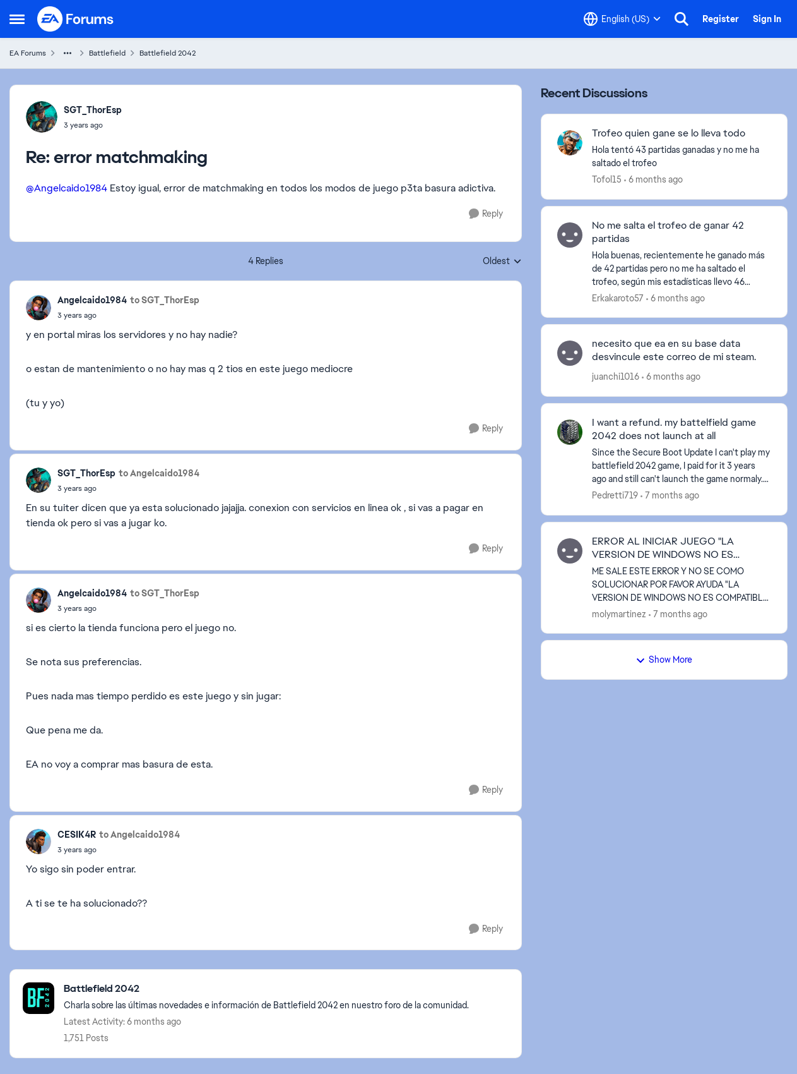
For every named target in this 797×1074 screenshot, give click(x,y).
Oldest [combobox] (502, 261)
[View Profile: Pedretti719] (569, 432)
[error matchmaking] (93, 125)
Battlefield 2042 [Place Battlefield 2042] (167, 53)
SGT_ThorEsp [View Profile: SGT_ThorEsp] (93, 110)
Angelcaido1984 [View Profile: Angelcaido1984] (92, 300)
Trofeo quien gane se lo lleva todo (668, 133)
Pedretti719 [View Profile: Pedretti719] (615, 495)
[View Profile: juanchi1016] (569, 353)
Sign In (767, 19)
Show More (663, 659)
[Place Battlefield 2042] (266, 989)
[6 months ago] (653, 179)
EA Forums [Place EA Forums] (27, 53)
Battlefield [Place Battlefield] (107, 53)
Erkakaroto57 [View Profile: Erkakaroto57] (618, 297)
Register (720, 19)
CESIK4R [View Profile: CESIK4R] (76, 834)
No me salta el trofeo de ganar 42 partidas (668, 232)
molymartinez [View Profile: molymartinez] (619, 613)
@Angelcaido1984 (66, 188)
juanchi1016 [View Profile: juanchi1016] (615, 376)
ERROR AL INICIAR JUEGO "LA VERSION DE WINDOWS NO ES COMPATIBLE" (663, 548)
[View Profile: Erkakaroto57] (569, 235)
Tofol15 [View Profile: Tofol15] (607, 179)
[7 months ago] (670, 495)
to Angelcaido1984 (159, 473)
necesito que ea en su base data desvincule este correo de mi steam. (674, 350)
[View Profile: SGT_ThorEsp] (41, 117)
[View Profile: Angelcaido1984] (38, 307)
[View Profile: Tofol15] (569, 142)
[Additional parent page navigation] (67, 53)
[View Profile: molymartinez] (569, 551)
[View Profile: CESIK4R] (38, 841)
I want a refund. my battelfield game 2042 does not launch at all (674, 429)
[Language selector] (622, 19)
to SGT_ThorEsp (164, 300)
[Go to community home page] (75, 19)
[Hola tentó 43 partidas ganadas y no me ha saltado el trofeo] (681, 156)
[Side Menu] (17, 18)
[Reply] (485, 213)
